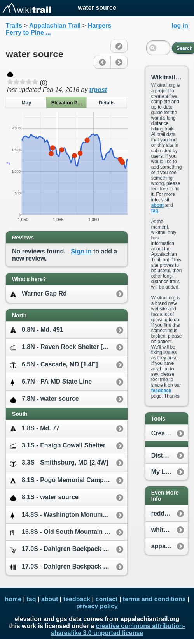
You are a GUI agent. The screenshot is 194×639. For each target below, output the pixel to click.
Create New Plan (169, 433)
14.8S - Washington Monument (61, 515)
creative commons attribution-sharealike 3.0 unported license (118, 629)
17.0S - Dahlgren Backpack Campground (68, 549)
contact (107, 599)
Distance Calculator (169, 455)
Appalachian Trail (54, 25)
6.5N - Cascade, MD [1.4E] (54, 364)
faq (154, 210)
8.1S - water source (44, 497)
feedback (161, 390)
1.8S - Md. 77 (34, 428)
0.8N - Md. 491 (36, 330)
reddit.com (167, 513)
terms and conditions (154, 599)
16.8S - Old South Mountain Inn (62, 532)
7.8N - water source (44, 399)
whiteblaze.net (169, 529)
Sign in (81, 251)
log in (179, 25)
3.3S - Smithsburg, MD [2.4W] (59, 462)
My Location (169, 471)
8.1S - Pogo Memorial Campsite (62, 480)
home (13, 599)
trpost (98, 89)
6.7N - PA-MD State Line (51, 382)
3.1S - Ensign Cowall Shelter (57, 445)
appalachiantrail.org (169, 546)
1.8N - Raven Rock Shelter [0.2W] (64, 347)
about (157, 205)
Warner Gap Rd (38, 293)
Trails (14, 25)
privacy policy (97, 606)
